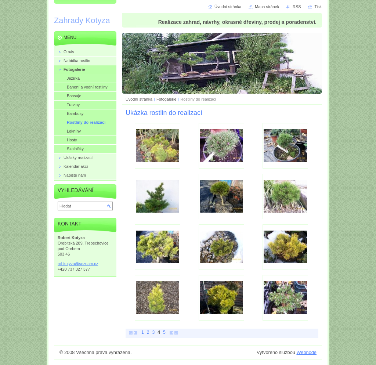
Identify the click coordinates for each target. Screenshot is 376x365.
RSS (297, 6)
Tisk (318, 6)
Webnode (306, 352)
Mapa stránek (267, 6)
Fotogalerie (166, 99)
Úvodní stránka (139, 99)
